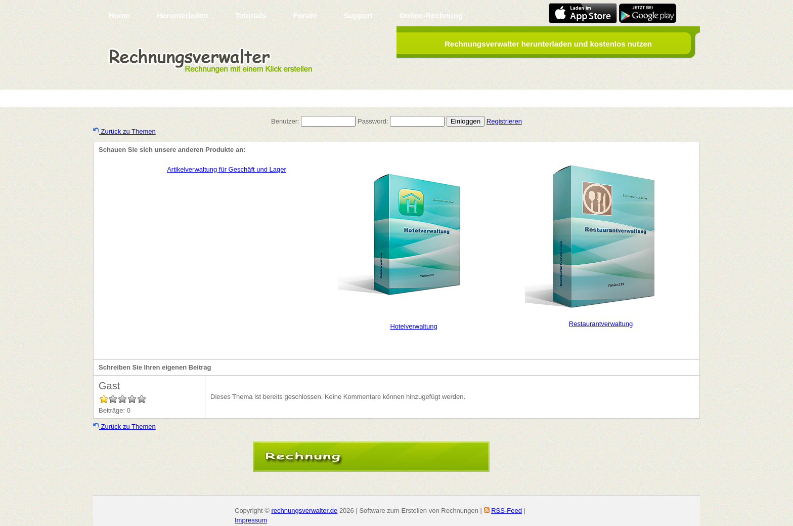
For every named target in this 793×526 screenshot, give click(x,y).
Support (358, 15)
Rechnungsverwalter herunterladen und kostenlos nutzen (548, 43)
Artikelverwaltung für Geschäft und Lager (226, 169)
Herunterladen (182, 15)
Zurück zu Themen (124, 131)
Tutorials (250, 15)
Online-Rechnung (431, 15)
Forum (305, 15)
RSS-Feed (506, 510)
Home (119, 15)
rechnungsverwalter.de (304, 510)
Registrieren (504, 121)
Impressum (251, 520)
